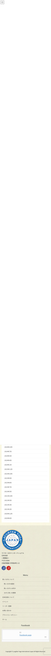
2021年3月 (8, 505)
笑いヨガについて (8, 579)
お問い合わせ (6, 610)
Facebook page (25, 635)
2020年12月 (8, 514)
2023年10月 (8, 474)
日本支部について (8, 597)
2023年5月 (8, 491)
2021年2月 (8, 509)
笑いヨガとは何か (10, 588)
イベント (5, 602)
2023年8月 (8, 483)
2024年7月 (8, 451)
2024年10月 (8, 447)
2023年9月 (8, 478)
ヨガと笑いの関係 (10, 593)
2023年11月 (8, 469)
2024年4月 (8, 460)
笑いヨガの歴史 (9, 584)
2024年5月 (8, 456)
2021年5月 (8, 500)
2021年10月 (8, 496)
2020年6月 (8, 518)
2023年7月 (8, 487)
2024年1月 (8, 465)
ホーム (4, 619)
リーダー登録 (6, 606)
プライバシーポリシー (9, 615)
